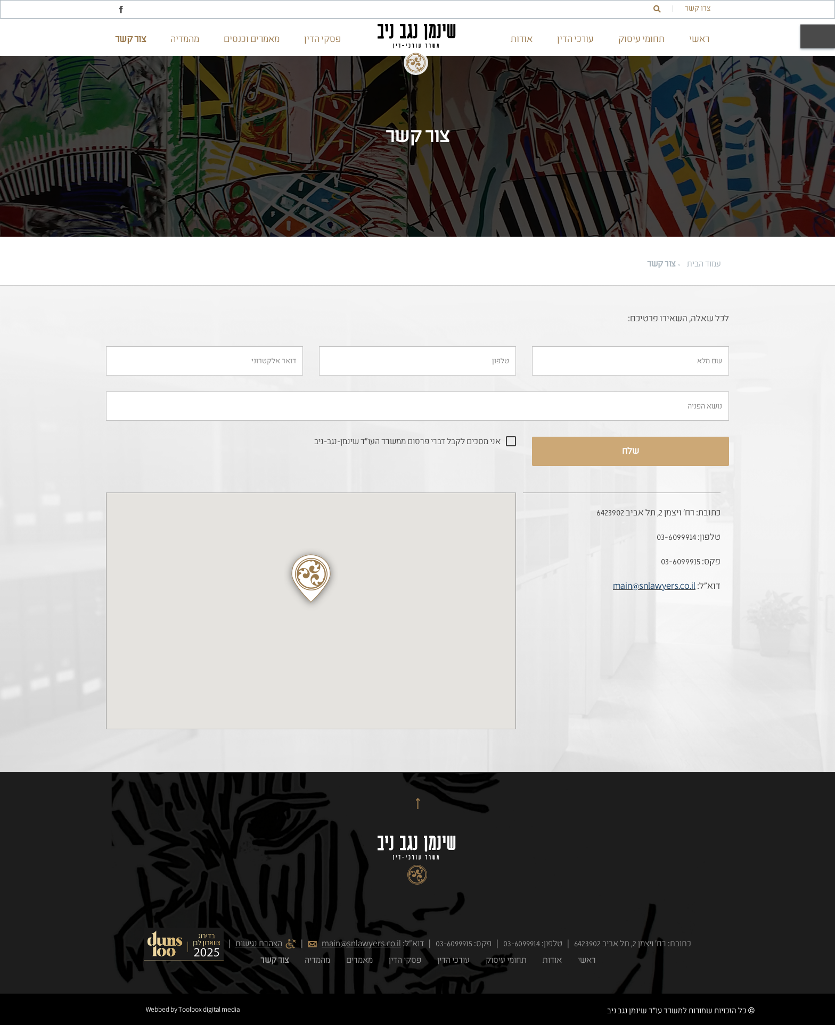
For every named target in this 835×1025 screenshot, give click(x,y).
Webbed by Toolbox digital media (193, 1010)
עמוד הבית (704, 264)
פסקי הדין (322, 39)
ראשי (699, 39)
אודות (522, 39)
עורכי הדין (575, 39)
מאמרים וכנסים (252, 39)
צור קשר (130, 39)
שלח (630, 451)
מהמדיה (184, 39)
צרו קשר (697, 8)
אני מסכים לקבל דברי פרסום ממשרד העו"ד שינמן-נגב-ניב (407, 442)
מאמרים (359, 960)
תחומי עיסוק (641, 39)
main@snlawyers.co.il (654, 586)
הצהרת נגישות (258, 944)
